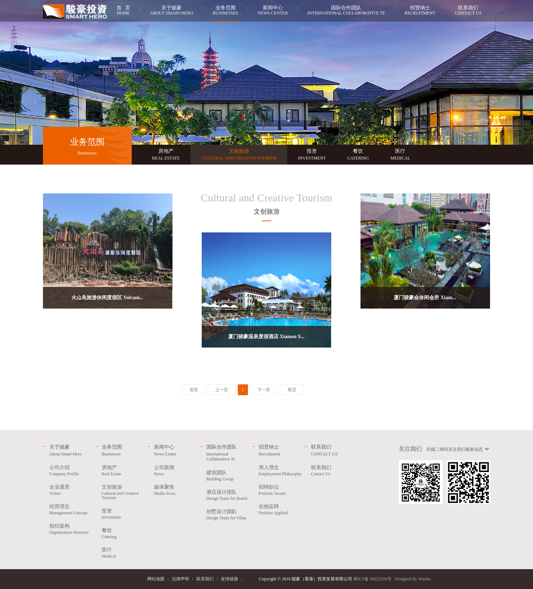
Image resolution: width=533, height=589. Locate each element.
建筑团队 (229, 475)
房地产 (166, 154)
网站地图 (156, 578)
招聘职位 (282, 490)
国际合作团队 (346, 11)
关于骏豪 (171, 11)
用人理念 (282, 470)
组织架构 (72, 529)
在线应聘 (282, 509)
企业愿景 (72, 490)
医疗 (400, 154)
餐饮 (358, 154)
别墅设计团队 (229, 514)
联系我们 (468, 11)
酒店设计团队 (229, 495)
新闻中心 (273, 11)
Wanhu (424, 578)
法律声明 (180, 578)
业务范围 (225, 11)
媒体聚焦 (177, 490)
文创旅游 (238, 154)
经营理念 (72, 509)
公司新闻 (177, 470)
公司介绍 (72, 470)
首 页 (124, 11)
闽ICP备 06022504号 (372, 578)
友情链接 (229, 578)
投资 (312, 154)
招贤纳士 (420, 11)
